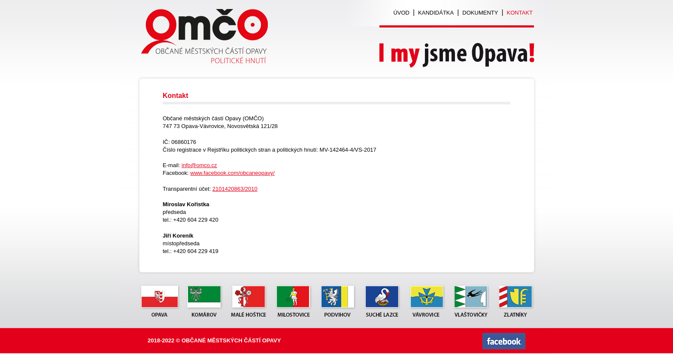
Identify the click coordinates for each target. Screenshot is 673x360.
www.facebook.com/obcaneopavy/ (232, 173)
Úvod (401, 12)
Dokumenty (480, 12)
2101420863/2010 (235, 189)
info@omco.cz (199, 165)
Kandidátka (436, 12)
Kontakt (520, 12)
